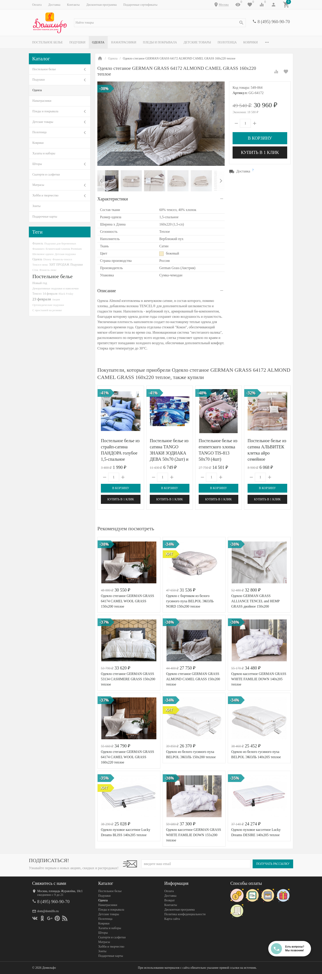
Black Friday (66, 293)
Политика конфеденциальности (184, 914)
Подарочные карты (44, 216)
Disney (47, 259)
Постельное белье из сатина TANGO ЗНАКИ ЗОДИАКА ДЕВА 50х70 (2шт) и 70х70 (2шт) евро (169, 453)
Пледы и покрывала (160, 42)
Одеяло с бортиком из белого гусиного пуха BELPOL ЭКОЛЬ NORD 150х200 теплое (190, 601)
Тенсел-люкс (40, 264)
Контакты (73, 4)
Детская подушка (65, 254)
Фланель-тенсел (62, 259)
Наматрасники (123, 42)
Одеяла (98, 42)
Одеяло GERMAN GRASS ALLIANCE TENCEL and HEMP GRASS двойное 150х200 (255, 601)
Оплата (37, 4)
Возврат (169, 900)
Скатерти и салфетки (46, 174)
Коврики (250, 42)
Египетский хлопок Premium (64, 248)
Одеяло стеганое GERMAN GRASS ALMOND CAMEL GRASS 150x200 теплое (193, 679)
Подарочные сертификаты (140, 4)
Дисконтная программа (101, 4)
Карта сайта (172, 918)
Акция (56, 299)
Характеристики (112, 198)
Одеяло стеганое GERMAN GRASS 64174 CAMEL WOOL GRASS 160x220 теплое (127, 757)
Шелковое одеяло (43, 254)
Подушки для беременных (60, 243)
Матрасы (38, 185)
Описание (106, 290)
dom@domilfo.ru (48, 911)
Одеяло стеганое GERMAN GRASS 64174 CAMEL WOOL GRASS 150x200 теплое (127, 601)
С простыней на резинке (47, 310)
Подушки (77, 42)
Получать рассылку (273, 863)
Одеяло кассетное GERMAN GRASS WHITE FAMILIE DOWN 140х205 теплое (258, 679)
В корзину (260, 138)
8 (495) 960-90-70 (273, 21)
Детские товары (197, 42)
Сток (35, 270)
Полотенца (227, 42)
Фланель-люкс (48, 270)
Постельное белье (47, 42)
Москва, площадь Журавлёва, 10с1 (60, 891)
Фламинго (38, 248)
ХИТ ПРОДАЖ (59, 264)
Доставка (54, 4)
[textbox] (160, 22)
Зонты (36, 206)
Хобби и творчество (45, 195)
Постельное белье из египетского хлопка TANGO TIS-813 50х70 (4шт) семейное (218, 453)
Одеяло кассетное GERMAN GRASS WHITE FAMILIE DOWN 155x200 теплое (193, 835)
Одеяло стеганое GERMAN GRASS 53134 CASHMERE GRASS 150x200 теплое (128, 679)
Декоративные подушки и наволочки (55, 288)
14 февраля (50, 293)
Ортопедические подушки (48, 305)
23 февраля (41, 299)
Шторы (37, 164)
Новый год (39, 283)
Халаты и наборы (43, 153)
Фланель (37, 243)
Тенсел (37, 293)
